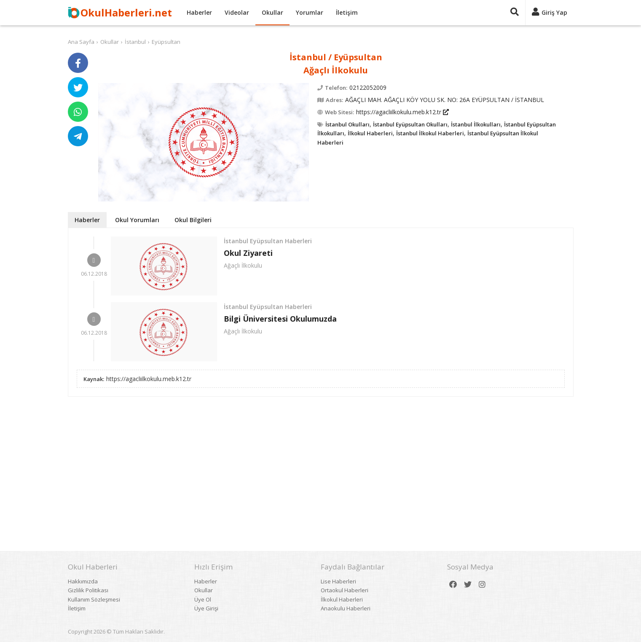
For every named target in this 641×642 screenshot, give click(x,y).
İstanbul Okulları (347, 124)
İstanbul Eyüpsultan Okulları (410, 124)
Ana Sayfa (81, 42)
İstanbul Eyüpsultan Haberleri (268, 241)
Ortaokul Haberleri (344, 590)
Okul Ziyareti (248, 253)
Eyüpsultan (166, 42)
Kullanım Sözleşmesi (94, 599)
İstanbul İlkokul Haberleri (430, 133)
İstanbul (135, 42)
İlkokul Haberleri (370, 133)
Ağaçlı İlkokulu (243, 265)
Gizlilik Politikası (88, 590)
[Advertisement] (321, 475)
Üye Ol (202, 599)
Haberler (199, 12)
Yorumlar (309, 12)
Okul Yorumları (137, 220)
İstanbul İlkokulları (476, 124)
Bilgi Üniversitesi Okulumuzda (280, 319)
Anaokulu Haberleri (345, 608)
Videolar (237, 12)
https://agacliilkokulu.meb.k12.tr (148, 379)
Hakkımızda (83, 581)
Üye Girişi (206, 608)
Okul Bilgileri (193, 220)
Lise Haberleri (338, 581)
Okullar (272, 12)
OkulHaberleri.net (126, 12)
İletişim (347, 12)
